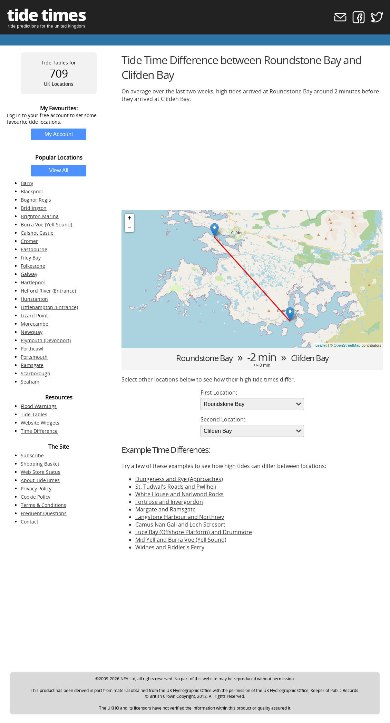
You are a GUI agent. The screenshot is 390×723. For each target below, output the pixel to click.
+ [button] (129, 218)
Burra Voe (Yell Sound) (46, 224)
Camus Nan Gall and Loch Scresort (180, 524)
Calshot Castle (37, 233)
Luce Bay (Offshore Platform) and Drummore (193, 532)
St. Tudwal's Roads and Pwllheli (175, 486)
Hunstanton (34, 299)
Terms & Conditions (43, 505)
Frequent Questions (44, 513)
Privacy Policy (36, 488)
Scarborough (35, 373)
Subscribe (32, 455)
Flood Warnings (39, 406)
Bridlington (34, 208)
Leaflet (321, 345)
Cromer (29, 241)
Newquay (31, 332)
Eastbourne (34, 249)
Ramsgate (32, 365)
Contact (29, 521)
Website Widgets (40, 422)
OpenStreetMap (347, 345)
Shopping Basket (40, 463)
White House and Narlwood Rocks (179, 494)
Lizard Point (34, 315)
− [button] (129, 227)
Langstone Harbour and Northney (179, 517)
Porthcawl (32, 348)
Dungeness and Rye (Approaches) (179, 479)
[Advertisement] (252, 156)
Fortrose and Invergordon (169, 502)
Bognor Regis (36, 199)
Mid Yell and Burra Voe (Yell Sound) (180, 539)
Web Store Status (40, 472)
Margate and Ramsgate (165, 509)
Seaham (30, 381)
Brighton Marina (40, 216)
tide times (46, 14)
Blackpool (32, 191)
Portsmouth (34, 357)
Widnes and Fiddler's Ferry (169, 547)
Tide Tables (34, 414)
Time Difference (39, 431)
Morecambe (34, 323)
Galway (29, 274)
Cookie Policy (35, 496)
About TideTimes (40, 480)
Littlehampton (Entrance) (49, 307)
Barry (27, 183)
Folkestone (33, 266)
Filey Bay (31, 257)
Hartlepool (33, 282)
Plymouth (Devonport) (46, 340)
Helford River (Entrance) (48, 290)
